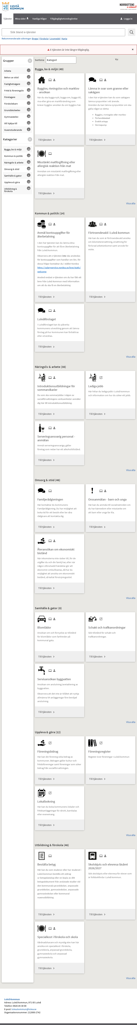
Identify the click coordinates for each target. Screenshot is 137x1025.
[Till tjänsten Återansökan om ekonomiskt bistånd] (59, 550)
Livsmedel (55, 38)
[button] (30, 61)
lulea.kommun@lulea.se (24, 1009)
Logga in (126, 18)
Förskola (44, 38)
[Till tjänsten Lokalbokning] (47, 800)
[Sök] (131, 32)
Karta (64, 38)
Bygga (35, 38)
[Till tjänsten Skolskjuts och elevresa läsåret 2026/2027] (110, 865)
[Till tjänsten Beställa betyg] (47, 863)
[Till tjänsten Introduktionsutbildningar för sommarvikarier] (59, 387)
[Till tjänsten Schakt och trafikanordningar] (108, 626)
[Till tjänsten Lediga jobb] (97, 385)
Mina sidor (22, 18)
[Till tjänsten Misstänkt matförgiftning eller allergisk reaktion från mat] (59, 163)
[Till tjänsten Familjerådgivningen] (51, 498)
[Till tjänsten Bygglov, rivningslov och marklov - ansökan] (59, 89)
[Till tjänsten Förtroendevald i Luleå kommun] (110, 231)
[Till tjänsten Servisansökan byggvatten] (55, 678)
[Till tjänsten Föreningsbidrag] (49, 750)
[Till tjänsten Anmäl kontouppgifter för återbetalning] (59, 233)
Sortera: (39, 60)
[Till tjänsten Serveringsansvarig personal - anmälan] (59, 437)
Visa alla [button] (130, 203)
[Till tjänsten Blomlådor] (45, 626)
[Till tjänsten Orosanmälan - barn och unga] (108, 498)
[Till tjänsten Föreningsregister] (100, 750)
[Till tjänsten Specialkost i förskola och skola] (58, 936)
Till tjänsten (45, 139)
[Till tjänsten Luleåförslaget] (47, 318)
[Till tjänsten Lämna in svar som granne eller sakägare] (110, 89)
